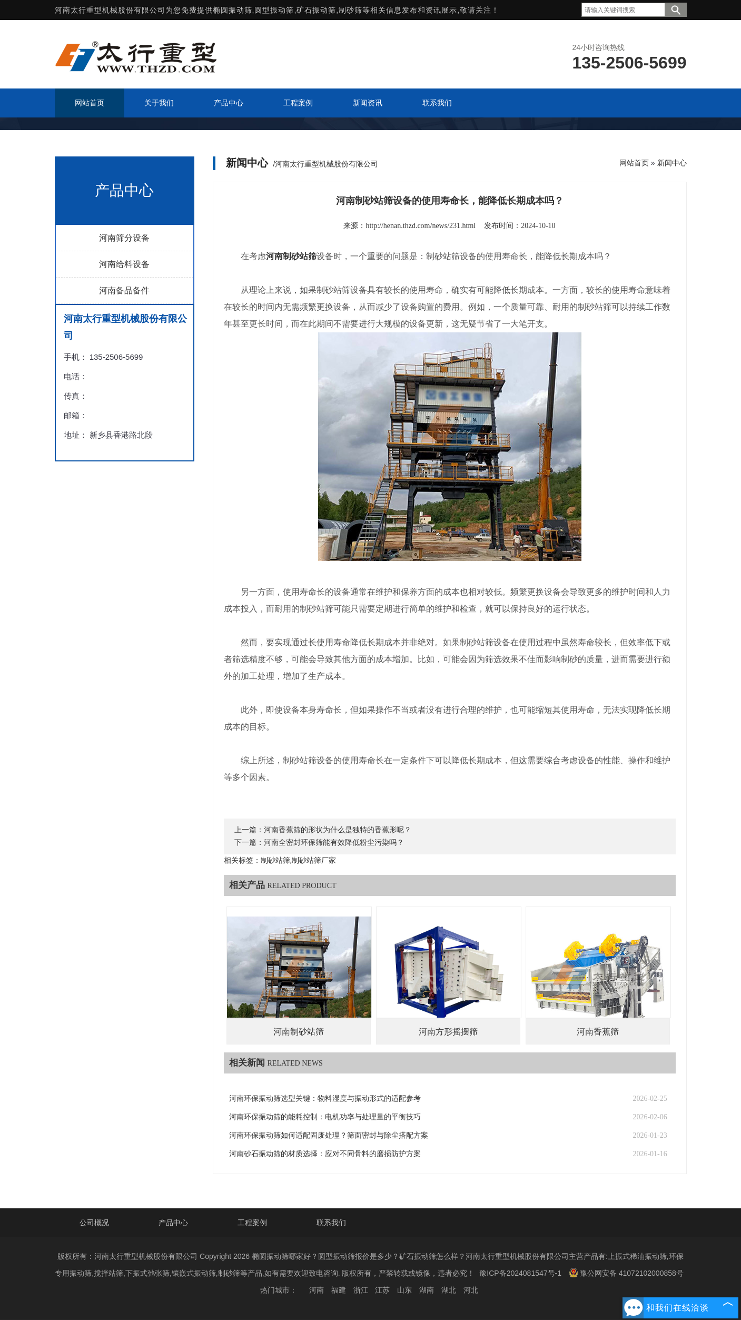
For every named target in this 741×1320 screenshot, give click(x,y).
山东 (404, 1290)
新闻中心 (672, 163)
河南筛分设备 (124, 237)
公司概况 (94, 1222)
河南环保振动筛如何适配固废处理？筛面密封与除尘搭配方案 (328, 1135)
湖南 (426, 1290)
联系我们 (331, 1222)
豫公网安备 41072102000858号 (626, 1272)
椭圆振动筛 (232, 10)
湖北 (448, 1290)
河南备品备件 (124, 290)
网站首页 (634, 163)
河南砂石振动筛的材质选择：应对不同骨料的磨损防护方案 (325, 1154)
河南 (316, 1290)
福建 (338, 1290)
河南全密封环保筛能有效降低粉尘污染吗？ (334, 842)
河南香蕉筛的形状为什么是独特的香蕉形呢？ (337, 830)
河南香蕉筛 (598, 1031)
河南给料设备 (124, 264)
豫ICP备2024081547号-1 (520, 1273)
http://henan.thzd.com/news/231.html (420, 226)
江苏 (382, 1290)
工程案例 (252, 1222)
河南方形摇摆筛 (448, 1031)
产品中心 (173, 1222)
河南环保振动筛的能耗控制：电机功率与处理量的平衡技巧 (325, 1117)
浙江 (360, 1290)
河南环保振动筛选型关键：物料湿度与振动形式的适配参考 (325, 1098)
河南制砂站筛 (298, 1031)
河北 (470, 1290)
